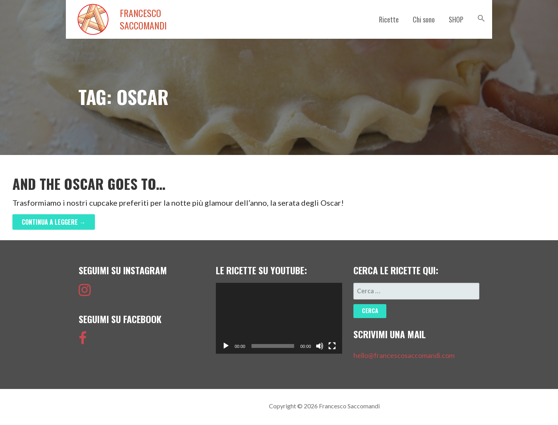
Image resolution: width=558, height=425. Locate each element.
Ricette (389, 19)
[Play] (226, 346)
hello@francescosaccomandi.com (404, 355)
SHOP (456, 19)
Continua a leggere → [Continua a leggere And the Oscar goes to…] (54, 222)
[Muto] (320, 346)
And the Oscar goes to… (88, 183)
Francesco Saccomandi (143, 19)
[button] (481, 18)
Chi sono (424, 19)
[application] (279, 318)
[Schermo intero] (332, 346)
